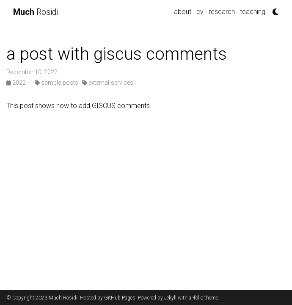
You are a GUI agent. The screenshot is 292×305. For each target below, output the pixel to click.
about (182, 12)
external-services (107, 82)
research (222, 12)
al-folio (196, 298)
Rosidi (35, 12)
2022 (16, 82)
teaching (252, 12)
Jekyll (170, 298)
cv (200, 12)
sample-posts (56, 82)
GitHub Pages (119, 298)
